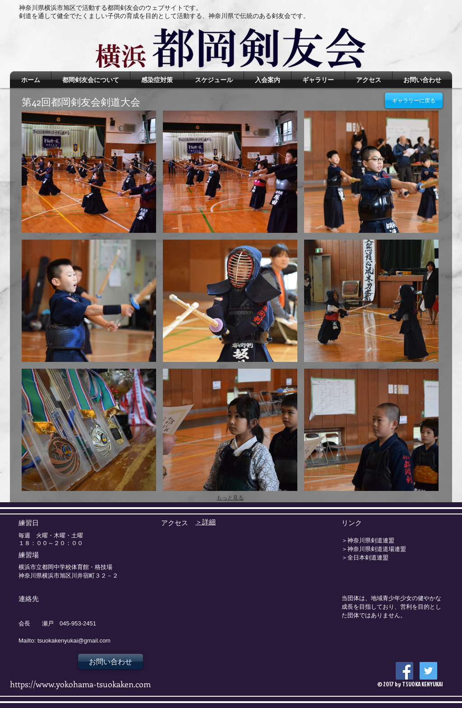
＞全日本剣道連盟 (365, 557)
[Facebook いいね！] (369, 663)
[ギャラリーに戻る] (414, 100)
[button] (89, 172)
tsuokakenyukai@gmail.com (74, 640)
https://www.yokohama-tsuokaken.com (80, 684)
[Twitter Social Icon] (428, 671)
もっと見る (230, 498)
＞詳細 (205, 521)
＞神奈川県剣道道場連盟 (374, 549)
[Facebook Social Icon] (404, 671)
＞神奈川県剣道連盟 (368, 540)
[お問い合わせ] (110, 661)
